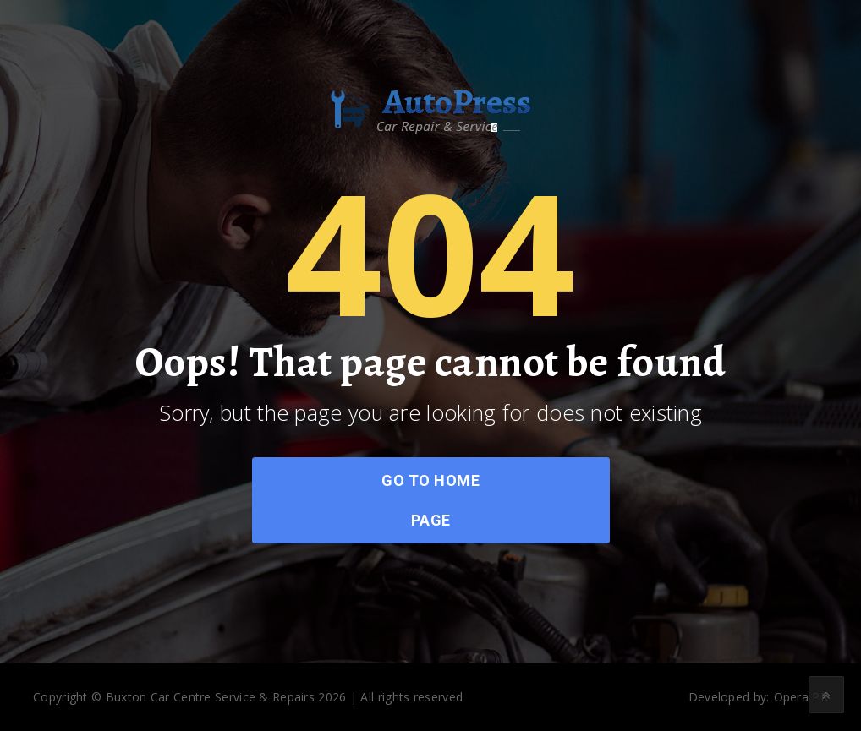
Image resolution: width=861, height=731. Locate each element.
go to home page (430, 500)
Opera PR (801, 697)
